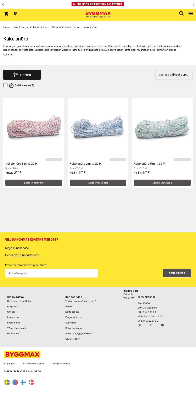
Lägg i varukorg (34, 182)
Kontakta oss (72, 311)
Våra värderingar (16, 328)
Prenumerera (177, 273)
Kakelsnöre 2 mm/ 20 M (86, 163)
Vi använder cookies (33, 363)
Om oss (11, 311)
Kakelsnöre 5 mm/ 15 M (149, 163)
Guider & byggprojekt (129, 296)
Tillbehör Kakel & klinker (65, 27)
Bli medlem (13, 333)
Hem (6, 27)
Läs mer (8, 54)
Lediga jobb (13, 322)
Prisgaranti (13, 306)
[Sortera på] (174, 75)
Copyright (9, 363)
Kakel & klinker (38, 27)
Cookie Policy (72, 338)
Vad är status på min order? (80, 301)
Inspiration (130, 291)
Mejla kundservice (17, 248)
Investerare (13, 317)
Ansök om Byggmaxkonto (79, 333)
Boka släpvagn (73, 328)
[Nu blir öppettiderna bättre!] (98, 4)
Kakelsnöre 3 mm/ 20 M (21, 163)
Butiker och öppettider (19, 301)
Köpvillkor (70, 322)
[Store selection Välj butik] (15, 14)
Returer (69, 306)
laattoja (128, 49)
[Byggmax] (98, 15)
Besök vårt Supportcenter (22, 255)
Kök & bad (19, 27)
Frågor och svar (73, 317)
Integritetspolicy (61, 363)
